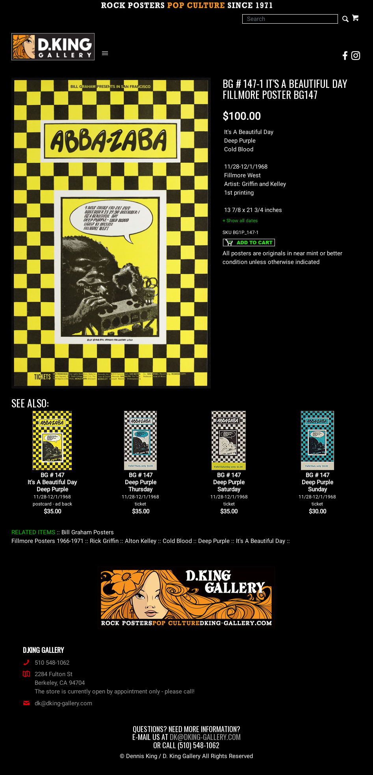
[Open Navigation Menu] (107, 53)
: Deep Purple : (214, 541)
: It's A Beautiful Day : (260, 541)
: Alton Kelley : (141, 541)
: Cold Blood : (177, 541)
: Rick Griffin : (104, 541)
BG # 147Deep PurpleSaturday (229, 489)
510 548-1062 (46, 662)
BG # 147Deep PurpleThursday (140, 489)
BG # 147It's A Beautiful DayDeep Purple (52, 489)
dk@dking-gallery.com (57, 703)
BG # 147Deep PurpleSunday (317, 489)
